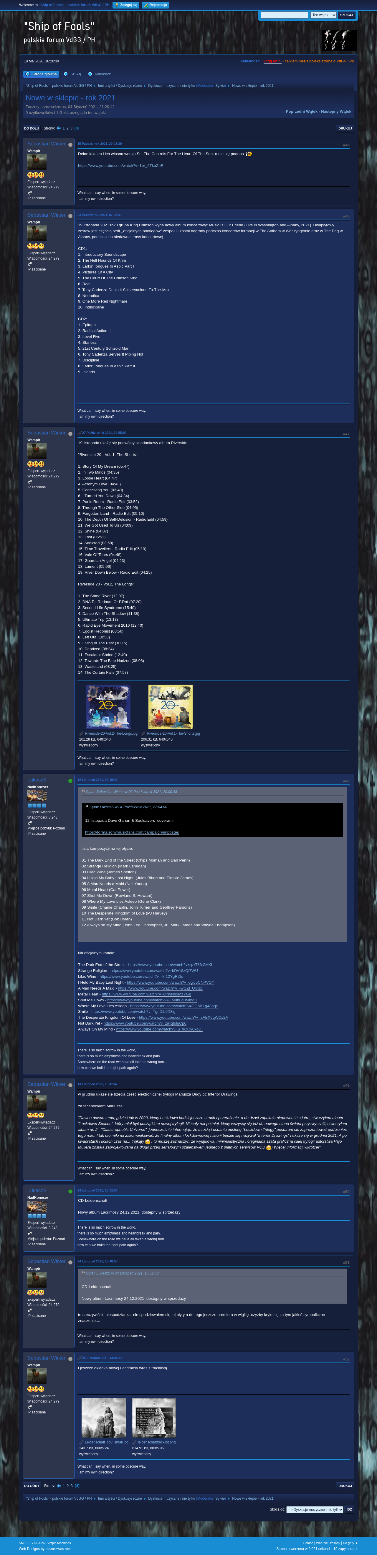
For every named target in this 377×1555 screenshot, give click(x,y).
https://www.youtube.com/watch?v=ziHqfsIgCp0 (145, 1023)
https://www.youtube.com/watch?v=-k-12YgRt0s (141, 976)
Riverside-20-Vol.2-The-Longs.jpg (108, 733)
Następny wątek (336, 111)
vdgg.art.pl (273, 61)
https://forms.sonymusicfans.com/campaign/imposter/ (132, 832)
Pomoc (308, 1543)
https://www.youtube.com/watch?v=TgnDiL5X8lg (133, 1011)
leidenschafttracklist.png (154, 1442)
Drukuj (345, 128)
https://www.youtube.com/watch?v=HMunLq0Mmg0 (151, 1000)
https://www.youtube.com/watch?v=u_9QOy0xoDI (159, 1029)
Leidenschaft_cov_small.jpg (103, 1442)
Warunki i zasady (328, 1543)
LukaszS (37, 780)
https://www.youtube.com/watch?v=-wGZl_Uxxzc (160, 988)
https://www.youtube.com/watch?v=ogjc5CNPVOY (170, 982)
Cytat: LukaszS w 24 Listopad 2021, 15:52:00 (122, 1273)
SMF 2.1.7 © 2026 (32, 1543)
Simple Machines (59, 1543)
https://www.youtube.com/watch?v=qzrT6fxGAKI (170, 964)
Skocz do (277, 1509)
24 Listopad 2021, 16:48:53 (97, 1261)
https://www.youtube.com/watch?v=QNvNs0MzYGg (146, 994)
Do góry (31, 1486)
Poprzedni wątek (302, 111)
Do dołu (31, 128)
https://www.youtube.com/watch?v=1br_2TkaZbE (120, 165)
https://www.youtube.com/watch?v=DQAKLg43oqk (174, 1006)
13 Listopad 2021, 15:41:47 (97, 1084)
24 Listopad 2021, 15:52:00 (97, 1190)
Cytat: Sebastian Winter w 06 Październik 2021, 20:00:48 (131, 792)
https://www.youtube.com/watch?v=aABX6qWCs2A (183, 1017)
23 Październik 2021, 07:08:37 (99, 215)
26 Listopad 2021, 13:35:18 (102, 1358)
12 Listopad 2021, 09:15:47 (97, 779)
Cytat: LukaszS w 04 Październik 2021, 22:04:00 (128, 807)
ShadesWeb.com (59, 1549)
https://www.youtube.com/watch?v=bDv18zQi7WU (154, 970)
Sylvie (220, 86)
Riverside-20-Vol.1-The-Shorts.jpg (170, 733)
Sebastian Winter (46, 144)
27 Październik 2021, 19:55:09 (104, 432)
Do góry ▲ (350, 1543)
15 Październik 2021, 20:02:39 (99, 143)
